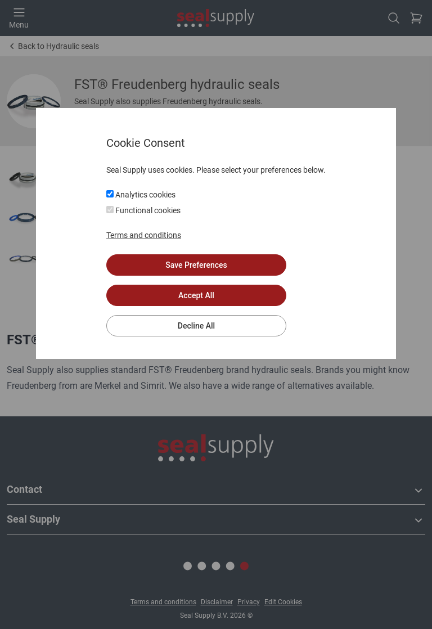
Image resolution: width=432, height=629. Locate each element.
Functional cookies (143, 210)
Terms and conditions (143, 235)
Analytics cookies (141, 194)
